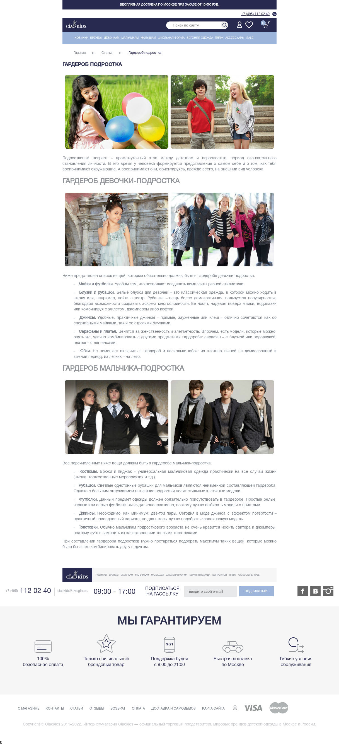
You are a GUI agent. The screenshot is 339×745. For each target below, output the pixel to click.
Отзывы (96, 708)
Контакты (55, 708)
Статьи (107, 52)
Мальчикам (130, 37)
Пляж (219, 37)
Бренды (96, 37)
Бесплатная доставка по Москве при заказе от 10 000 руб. (169, 4)
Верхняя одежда (200, 37)
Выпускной (219, 575)
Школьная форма (171, 37)
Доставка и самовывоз (173, 708)
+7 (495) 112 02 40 (255, 14)
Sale (250, 37)
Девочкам (111, 37)
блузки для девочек (149, 293)
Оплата (138, 708)
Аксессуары (234, 37)
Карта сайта (213, 708)
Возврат (117, 708)
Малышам (148, 37)
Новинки (81, 37)
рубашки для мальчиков (160, 486)
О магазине (28, 708)
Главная (80, 52)
